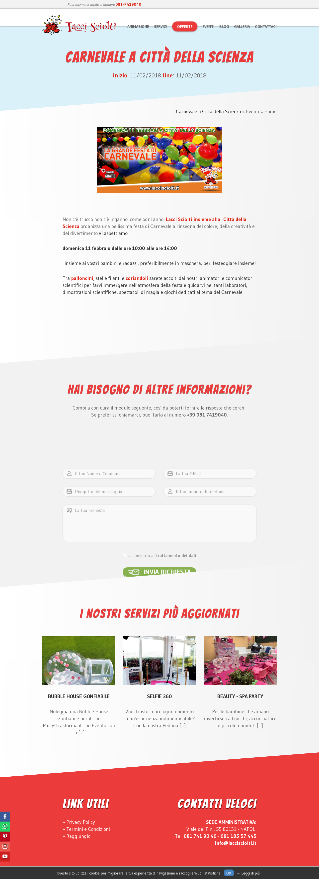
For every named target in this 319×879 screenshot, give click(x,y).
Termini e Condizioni (88, 829)
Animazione (138, 26)
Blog (224, 26)
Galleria (242, 26)
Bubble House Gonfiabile (79, 696)
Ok (229, 873)
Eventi (208, 26)
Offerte (184, 26)
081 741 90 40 (200, 836)
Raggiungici (78, 836)
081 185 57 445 (238, 836)
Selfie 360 (159, 696)
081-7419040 (128, 4)
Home (270, 111)
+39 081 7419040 (207, 415)
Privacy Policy (80, 822)
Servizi (160, 26)
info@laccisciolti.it (235, 843)
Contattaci (266, 26)
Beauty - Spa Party (240, 696)
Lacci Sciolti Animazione (79, 25)
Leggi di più (250, 873)
